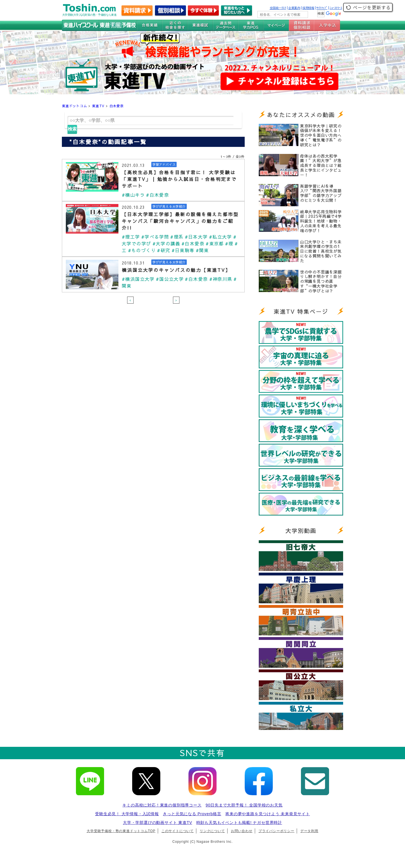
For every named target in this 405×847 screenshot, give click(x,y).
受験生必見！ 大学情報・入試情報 (127, 814)
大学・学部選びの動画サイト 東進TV (157, 822)
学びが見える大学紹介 (170, 206)
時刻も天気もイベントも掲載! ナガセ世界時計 (239, 822)
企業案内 (294, 8)
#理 (229, 243)
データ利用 (309, 831)
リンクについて (212, 831)
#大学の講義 (166, 243)
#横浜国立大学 (138, 279)
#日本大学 (196, 237)
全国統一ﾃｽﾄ (278, 8)
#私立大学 (220, 237)
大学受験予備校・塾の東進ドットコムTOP (121, 831)
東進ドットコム (74, 106)
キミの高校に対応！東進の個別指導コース (161, 805)
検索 (72, 129)
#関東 (202, 250)
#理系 (177, 237)
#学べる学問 (155, 237)
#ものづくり (142, 250)
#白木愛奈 (157, 195)
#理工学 (131, 237)
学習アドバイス (165, 164)
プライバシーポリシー (276, 831)
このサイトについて (177, 831)
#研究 (163, 250)
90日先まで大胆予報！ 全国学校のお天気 (244, 805)
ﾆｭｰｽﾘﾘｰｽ (336, 8)
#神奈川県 (221, 279)
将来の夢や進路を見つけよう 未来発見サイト (267, 814)
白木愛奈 (116, 106)
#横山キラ (133, 195)
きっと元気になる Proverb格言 (192, 814)
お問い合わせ (242, 831)
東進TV (98, 106)
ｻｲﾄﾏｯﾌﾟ (321, 8)
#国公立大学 (170, 279)
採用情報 (308, 8)
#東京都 (215, 243)
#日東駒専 (183, 250)
